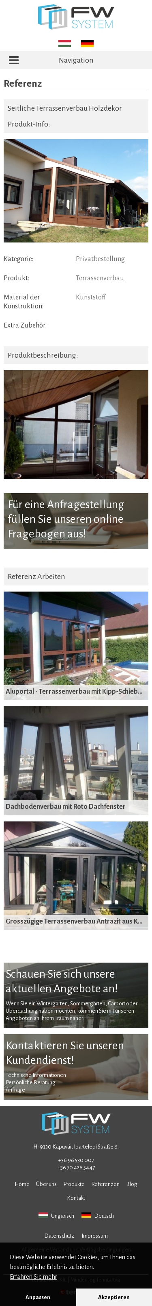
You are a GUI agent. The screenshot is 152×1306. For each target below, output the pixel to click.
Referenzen (105, 1184)
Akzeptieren (114, 1297)
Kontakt (76, 1198)
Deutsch (97, 1215)
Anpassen (38, 1297)
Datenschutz (59, 1236)
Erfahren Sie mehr (33, 1276)
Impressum (94, 1236)
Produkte (74, 1184)
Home (22, 1184)
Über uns (46, 1184)
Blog (131, 1184)
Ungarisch (56, 1215)
